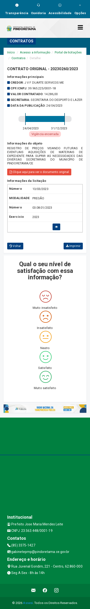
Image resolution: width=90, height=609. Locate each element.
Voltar (15, 246)
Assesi (28, 603)
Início (11, 52)
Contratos (18, 58)
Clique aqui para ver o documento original (39, 172)
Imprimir (73, 246)
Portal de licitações (68, 52)
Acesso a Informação (35, 52)
